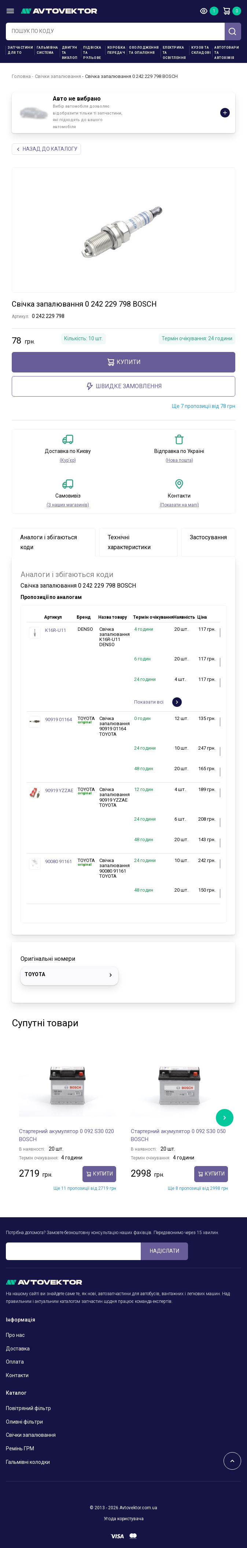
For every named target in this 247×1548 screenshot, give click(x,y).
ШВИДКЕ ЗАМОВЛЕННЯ (123, 386)
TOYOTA (69, 975)
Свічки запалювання (58, 76)
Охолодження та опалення (144, 50)
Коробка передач (116, 50)
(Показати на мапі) (179, 504)
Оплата (15, 1362)
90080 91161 (58, 861)
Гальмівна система (47, 50)
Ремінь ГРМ (20, 1448)
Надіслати (164, 1251)
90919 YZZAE (59, 790)
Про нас (15, 1335)
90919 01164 (58, 719)
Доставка (18, 1349)
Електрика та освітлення (174, 53)
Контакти (17, 1375)
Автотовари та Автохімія (226, 53)
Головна (21, 76)
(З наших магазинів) (68, 504)
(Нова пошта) (179, 460)
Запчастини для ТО (20, 50)
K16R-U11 (55, 630)
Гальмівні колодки (28, 1462)
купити (123, 362)
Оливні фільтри (24, 1422)
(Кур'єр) (68, 460)
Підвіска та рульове (92, 53)
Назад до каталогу (46, 149)
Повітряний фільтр (28, 1408)
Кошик (226, 11)
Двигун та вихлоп (70, 53)
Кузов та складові (201, 50)
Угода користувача (124, 1518)
